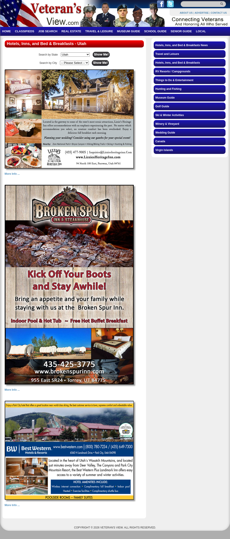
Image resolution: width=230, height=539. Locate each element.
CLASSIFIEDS (24, 31)
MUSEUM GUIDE (128, 31)
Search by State (48, 54)
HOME (6, 31)
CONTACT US (219, 12)
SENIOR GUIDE (181, 31)
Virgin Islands (164, 150)
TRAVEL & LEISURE (99, 31)
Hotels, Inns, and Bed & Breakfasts (178, 62)
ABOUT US (186, 12)
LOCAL (201, 31)
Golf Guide (162, 106)
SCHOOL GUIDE (155, 31)
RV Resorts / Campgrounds (173, 71)
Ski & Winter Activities (170, 115)
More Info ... (12, 173)
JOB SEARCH (47, 31)
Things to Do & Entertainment (174, 80)
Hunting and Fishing (169, 89)
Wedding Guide (165, 132)
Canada (160, 141)
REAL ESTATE (71, 31)
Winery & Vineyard (167, 123)
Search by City (48, 63)
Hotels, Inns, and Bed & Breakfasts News (182, 45)
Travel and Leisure (167, 54)
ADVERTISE (202, 12)
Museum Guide (165, 97)
